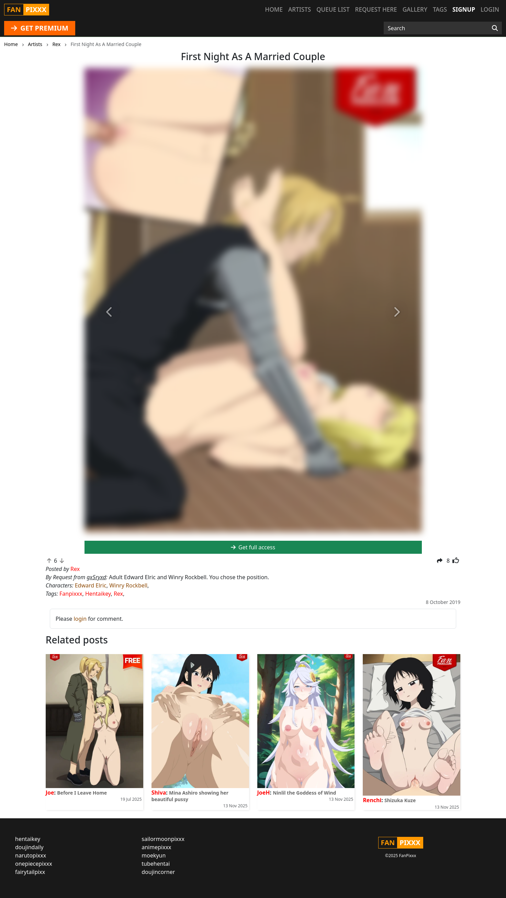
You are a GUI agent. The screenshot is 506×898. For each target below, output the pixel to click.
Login (490, 9)
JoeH (263, 792)
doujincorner (158, 872)
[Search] (495, 28)
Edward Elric (90, 585)
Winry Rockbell (128, 585)
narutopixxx (30, 855)
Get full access (253, 547)
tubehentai (156, 863)
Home (274, 9)
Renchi (372, 800)
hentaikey (27, 839)
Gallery (415, 9)
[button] (110, 312)
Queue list (332, 9)
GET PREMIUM (39, 28)
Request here (376, 9)
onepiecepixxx (33, 863)
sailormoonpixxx (163, 839)
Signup (463, 9)
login (80, 618)
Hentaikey (98, 593)
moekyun (154, 855)
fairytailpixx (30, 872)
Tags (440, 9)
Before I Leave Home (82, 792)
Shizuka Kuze (400, 800)
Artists (299, 9)
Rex (118, 593)
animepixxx (156, 847)
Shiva (158, 792)
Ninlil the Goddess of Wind (304, 792)
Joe (50, 792)
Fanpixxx (70, 593)
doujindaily (29, 847)
